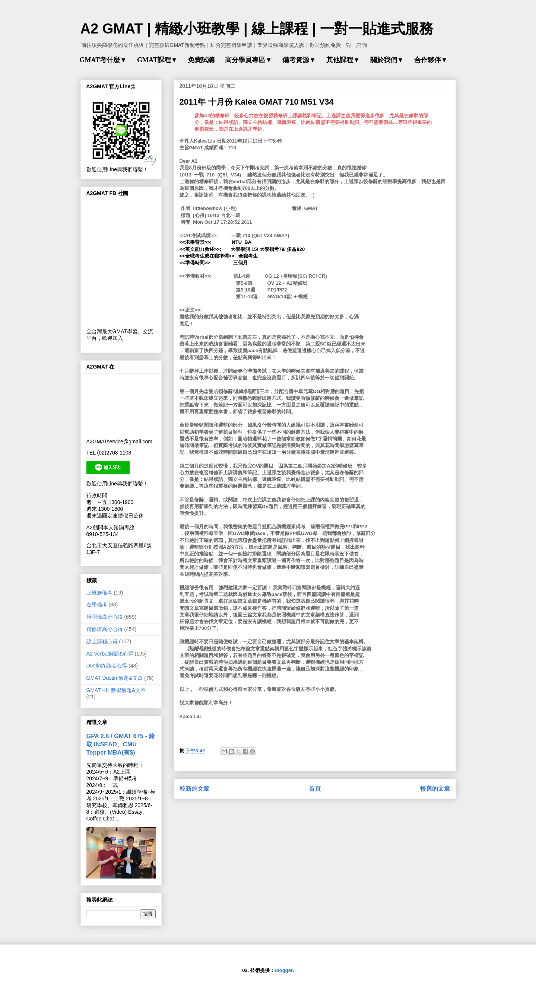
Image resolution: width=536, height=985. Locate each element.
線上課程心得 (102, 641)
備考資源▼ (299, 60)
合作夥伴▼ (431, 60)
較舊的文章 (435, 788)
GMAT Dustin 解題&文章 (114, 678)
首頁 (315, 788)
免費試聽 (201, 60)
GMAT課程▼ (157, 60)
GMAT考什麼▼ (103, 60)
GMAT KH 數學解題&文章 (116, 690)
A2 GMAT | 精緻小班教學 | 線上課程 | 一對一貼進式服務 (256, 28)
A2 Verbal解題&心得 (109, 654)
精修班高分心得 (104, 629)
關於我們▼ (387, 60)
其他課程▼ (343, 60)
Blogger (283, 970)
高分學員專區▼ (248, 60)
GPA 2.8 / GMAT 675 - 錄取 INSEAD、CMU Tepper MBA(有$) (120, 744)
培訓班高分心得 (104, 617)
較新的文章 (194, 788)
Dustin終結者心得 (106, 666)
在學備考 (96, 605)
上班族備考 (99, 593)
